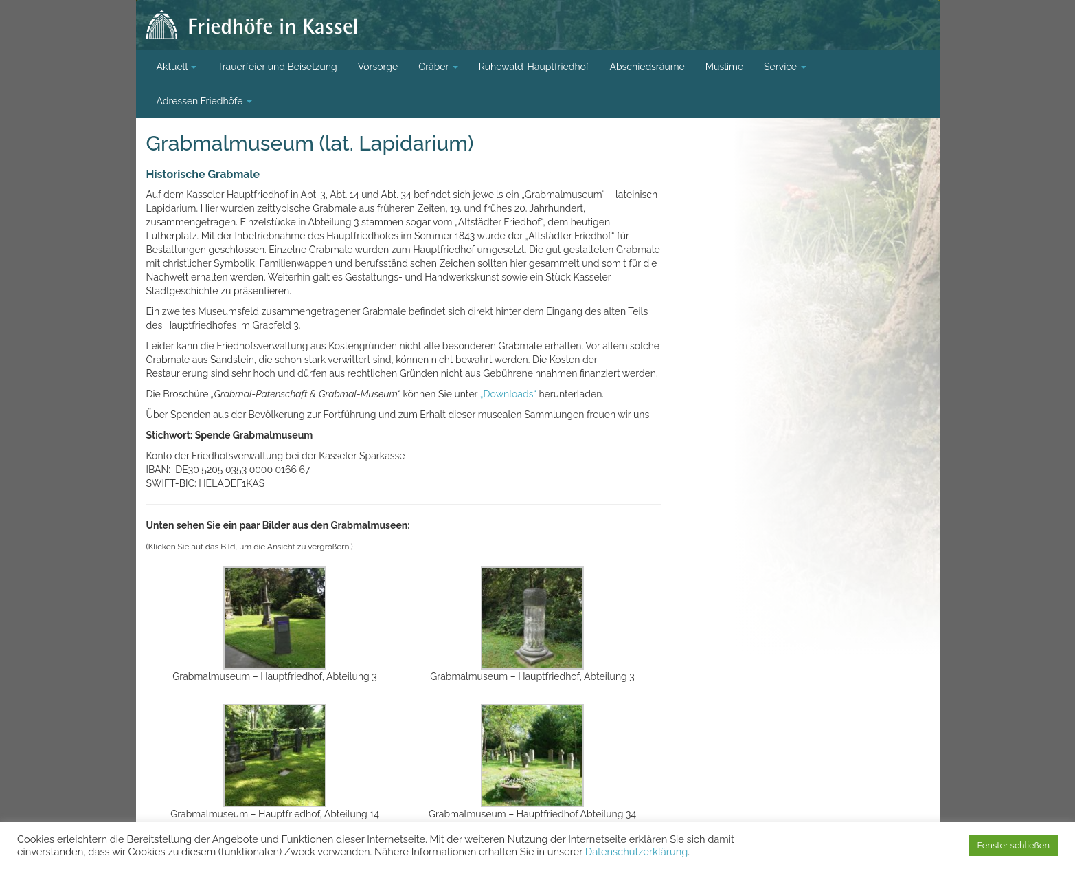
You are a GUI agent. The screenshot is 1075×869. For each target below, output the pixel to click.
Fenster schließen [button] (1013, 845)
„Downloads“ (508, 393)
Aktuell (177, 66)
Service (785, 66)
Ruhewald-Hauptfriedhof (534, 66)
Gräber (438, 66)
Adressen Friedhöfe (205, 101)
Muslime (724, 66)
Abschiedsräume (646, 66)
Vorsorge (378, 66)
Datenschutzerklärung (636, 851)
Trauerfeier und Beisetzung (277, 66)
